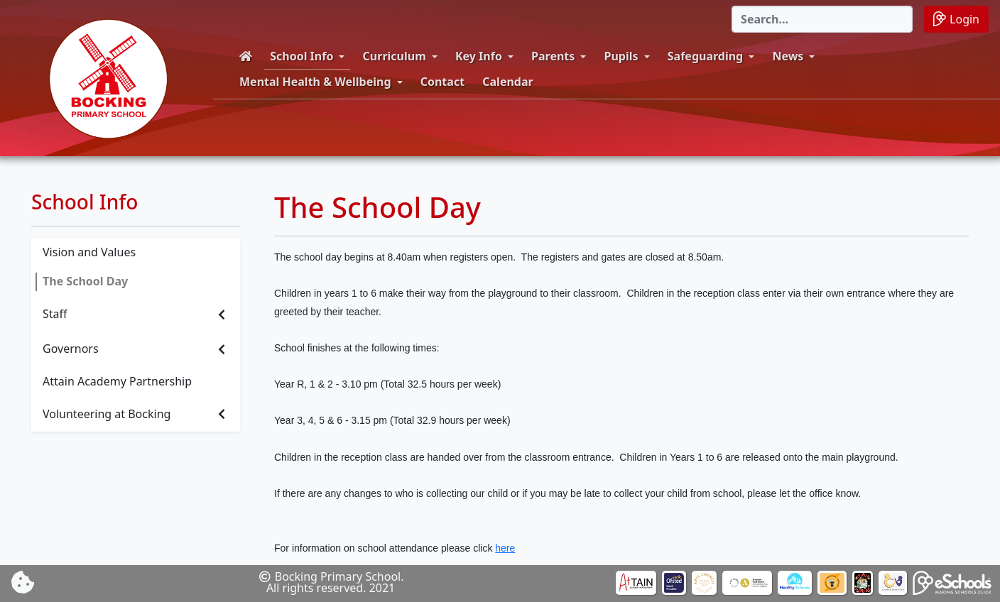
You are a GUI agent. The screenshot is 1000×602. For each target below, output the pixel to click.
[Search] (822, 19)
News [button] (787, 56)
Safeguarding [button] (705, 56)
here (505, 548)
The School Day (85, 281)
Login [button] (956, 19)
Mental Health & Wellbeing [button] (315, 81)
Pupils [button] (621, 56)
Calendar (507, 81)
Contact (442, 81)
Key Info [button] (478, 56)
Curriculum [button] (394, 56)
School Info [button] (301, 56)
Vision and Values (89, 252)
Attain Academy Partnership (117, 381)
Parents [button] (553, 56)
